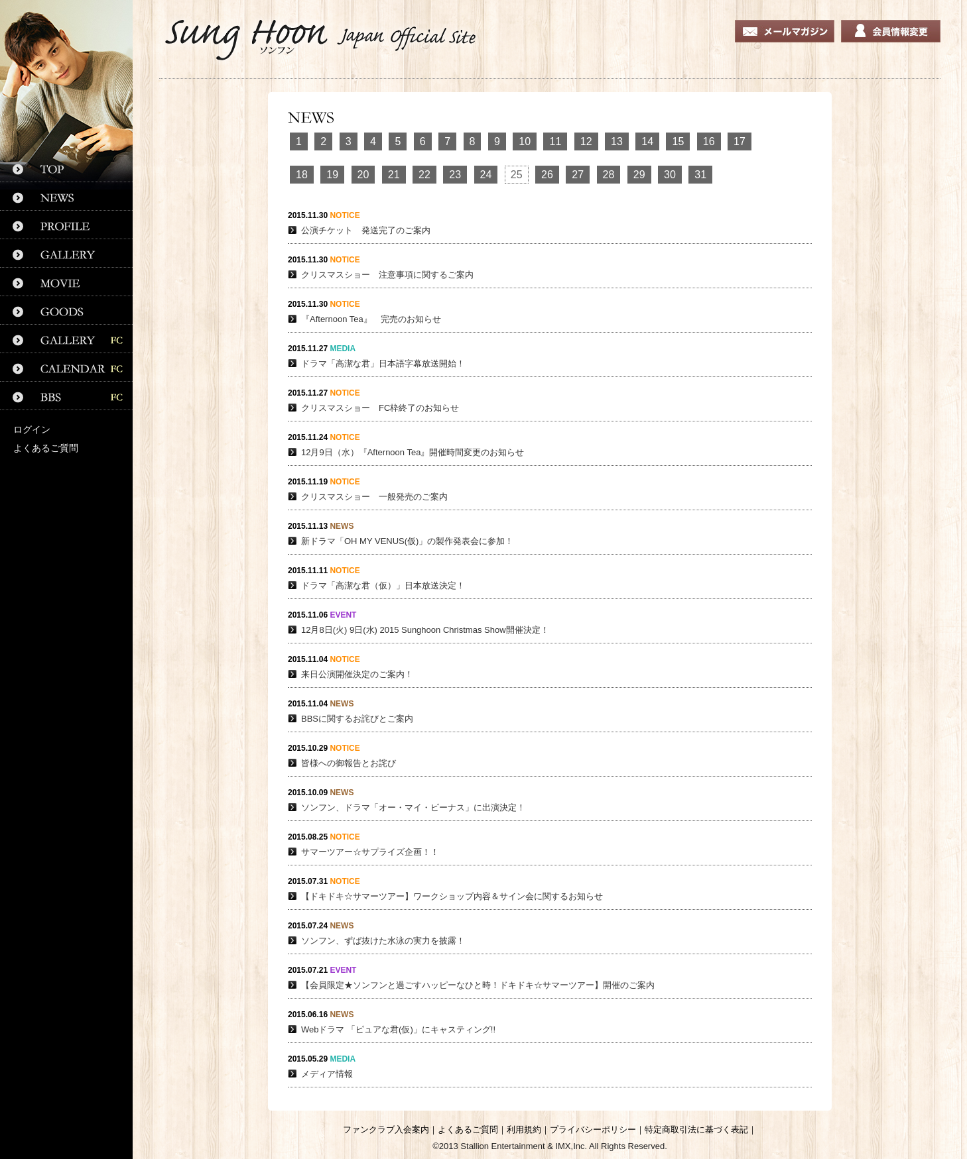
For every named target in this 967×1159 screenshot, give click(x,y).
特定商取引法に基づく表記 (696, 1129)
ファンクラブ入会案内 (386, 1129)
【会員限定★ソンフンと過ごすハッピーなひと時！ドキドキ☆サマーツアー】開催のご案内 (478, 985)
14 (647, 141)
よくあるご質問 (45, 448)
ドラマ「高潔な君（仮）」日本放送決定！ (383, 585)
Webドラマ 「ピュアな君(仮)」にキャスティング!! (398, 1029)
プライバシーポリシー (593, 1129)
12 (586, 141)
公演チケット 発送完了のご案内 (365, 230)
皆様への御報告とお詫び (348, 763)
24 (486, 174)
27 (578, 174)
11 (555, 141)
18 (302, 174)
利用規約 (524, 1129)
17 (739, 141)
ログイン (31, 429)
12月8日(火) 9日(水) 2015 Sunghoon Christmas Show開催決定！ (425, 630)
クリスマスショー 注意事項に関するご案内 (387, 275)
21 (394, 174)
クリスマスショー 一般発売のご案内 (374, 497)
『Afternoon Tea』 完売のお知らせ (371, 319)
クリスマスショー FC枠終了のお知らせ (380, 408)
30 (670, 174)
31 (700, 174)
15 (678, 141)
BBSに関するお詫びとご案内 (357, 719)
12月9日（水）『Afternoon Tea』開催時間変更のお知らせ (412, 452)
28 (609, 174)
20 (363, 174)
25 (517, 174)
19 (332, 174)
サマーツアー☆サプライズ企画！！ (370, 852)
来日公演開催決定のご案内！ (357, 674)
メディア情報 (327, 1074)
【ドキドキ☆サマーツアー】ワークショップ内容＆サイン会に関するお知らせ (452, 896)
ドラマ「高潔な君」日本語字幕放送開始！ (383, 363)
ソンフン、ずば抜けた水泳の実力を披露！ (383, 941)
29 (639, 174)
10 (525, 141)
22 (424, 174)
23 (455, 174)
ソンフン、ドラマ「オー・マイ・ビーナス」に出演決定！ (413, 807)
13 (617, 141)
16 (709, 141)
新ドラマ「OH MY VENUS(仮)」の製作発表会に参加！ (407, 541)
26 (547, 174)
